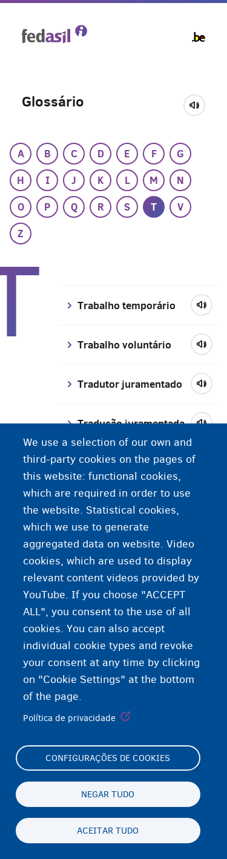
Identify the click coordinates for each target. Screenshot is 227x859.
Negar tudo (107, 794)
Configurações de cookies (107, 758)
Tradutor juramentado (129, 384)
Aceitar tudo (108, 831)
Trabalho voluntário (124, 345)
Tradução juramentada (131, 423)
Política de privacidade (69, 718)
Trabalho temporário (126, 305)
